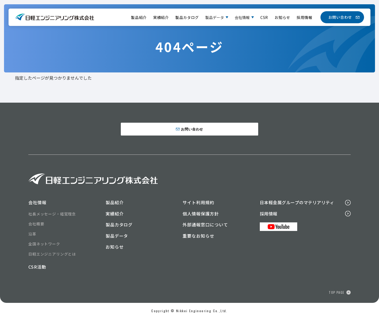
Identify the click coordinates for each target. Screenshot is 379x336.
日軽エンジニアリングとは (52, 271)
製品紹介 (139, 17)
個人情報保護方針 (201, 230)
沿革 (32, 251)
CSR (264, 17)
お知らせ (282, 17)
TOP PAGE (336, 309)
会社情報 (242, 17)
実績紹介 (161, 17)
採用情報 (304, 17)
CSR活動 (37, 284)
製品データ (214, 17)
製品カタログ (187, 17)
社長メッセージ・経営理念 (52, 231)
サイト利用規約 (198, 219)
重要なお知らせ (198, 253)
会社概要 (36, 241)
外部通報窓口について (205, 242)
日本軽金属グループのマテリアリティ (297, 219)
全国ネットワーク (44, 261)
